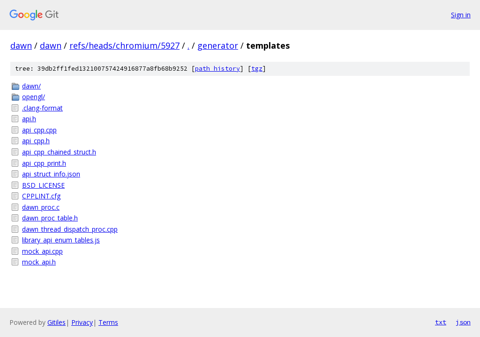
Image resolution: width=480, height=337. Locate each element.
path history (217, 69)
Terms (108, 322)
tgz (256, 69)
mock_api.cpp (42, 251)
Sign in (461, 14)
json (463, 322)
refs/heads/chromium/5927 (124, 45)
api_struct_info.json (51, 173)
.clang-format (42, 107)
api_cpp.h (36, 140)
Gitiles (56, 322)
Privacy (82, 322)
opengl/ (33, 96)
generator (217, 45)
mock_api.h (39, 261)
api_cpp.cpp (39, 129)
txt (440, 322)
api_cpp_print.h (44, 163)
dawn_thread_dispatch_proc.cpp (70, 229)
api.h (29, 118)
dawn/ (31, 85)
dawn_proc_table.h (50, 217)
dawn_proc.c (41, 207)
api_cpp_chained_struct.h (59, 151)
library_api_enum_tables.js (61, 239)
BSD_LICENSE (43, 185)
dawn (21, 45)
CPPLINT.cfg (41, 195)
